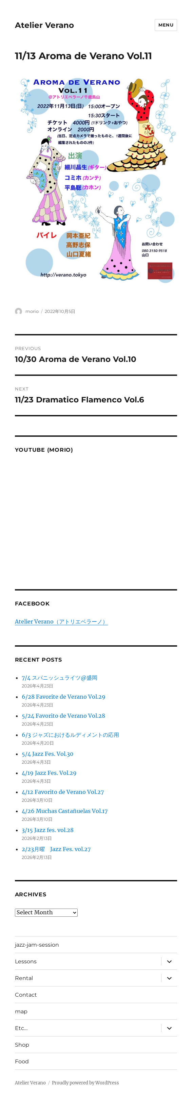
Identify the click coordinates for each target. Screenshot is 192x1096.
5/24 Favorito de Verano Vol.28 (63, 715)
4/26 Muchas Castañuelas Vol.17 (65, 811)
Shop (22, 1045)
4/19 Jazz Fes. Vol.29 (49, 772)
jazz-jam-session (37, 945)
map (21, 1011)
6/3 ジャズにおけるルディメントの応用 (70, 734)
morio (32, 311)
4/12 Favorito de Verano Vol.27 (63, 791)
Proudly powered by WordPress (85, 1083)
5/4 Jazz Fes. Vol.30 (47, 753)
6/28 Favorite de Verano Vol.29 (63, 696)
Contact (26, 995)
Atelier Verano (44, 25)
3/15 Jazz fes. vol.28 (48, 830)
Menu (165, 25)
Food (22, 1061)
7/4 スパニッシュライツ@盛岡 (59, 677)
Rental (24, 978)
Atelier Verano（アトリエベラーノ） (61, 621)
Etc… (21, 1028)
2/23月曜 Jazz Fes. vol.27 (56, 849)
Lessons (26, 961)
